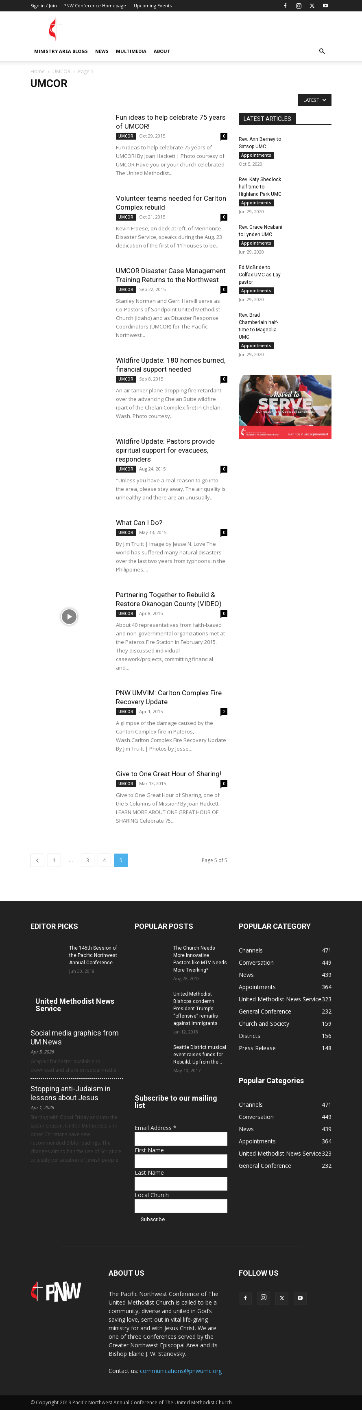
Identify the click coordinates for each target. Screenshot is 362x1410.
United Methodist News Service (74, 1005)
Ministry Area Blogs (61, 51)
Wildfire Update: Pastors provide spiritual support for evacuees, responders (165, 450)
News (102, 51)
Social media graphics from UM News (75, 1037)
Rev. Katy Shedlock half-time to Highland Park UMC (260, 187)
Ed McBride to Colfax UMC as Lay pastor (260, 275)
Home (38, 71)
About (162, 51)
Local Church (152, 1195)
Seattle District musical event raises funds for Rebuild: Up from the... (199, 1054)
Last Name (149, 1172)
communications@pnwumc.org (181, 1371)
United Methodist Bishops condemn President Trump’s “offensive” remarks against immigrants (195, 1008)
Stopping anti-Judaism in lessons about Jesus (71, 1093)
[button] (321, 51)
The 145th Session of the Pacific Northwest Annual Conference (93, 955)
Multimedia (131, 51)
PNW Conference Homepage (94, 5)
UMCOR (61, 71)
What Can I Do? (139, 523)
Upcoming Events (153, 5)
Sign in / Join (44, 5)
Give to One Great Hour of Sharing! (168, 774)
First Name (149, 1150)
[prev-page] (37, 860)
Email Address (156, 1128)
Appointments (256, 155)
